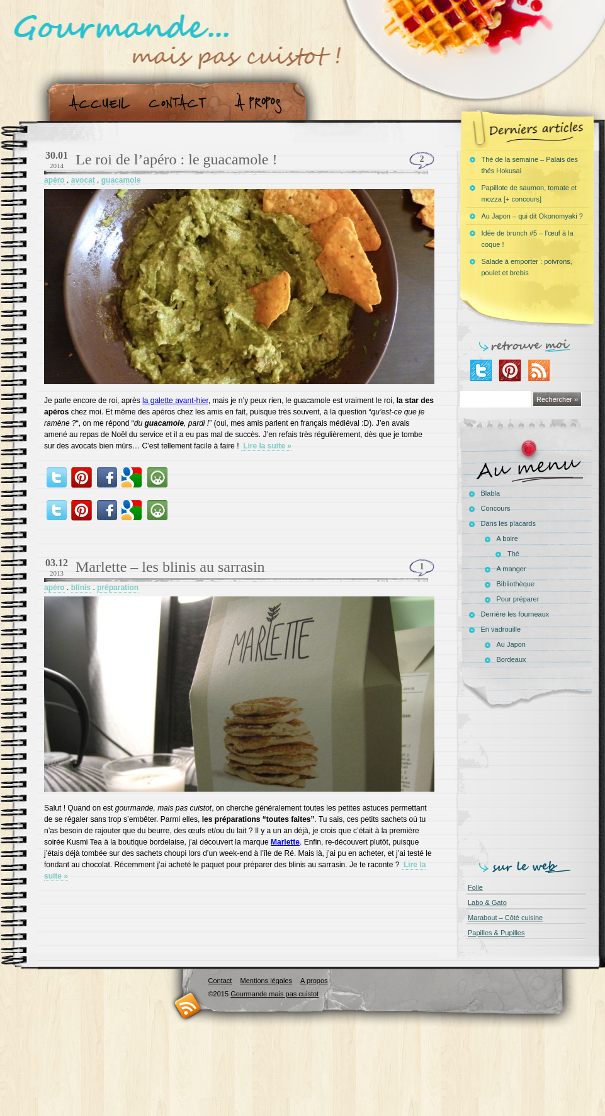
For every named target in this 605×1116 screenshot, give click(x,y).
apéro (54, 180)
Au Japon (511, 644)
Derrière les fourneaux (515, 614)
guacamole (121, 180)
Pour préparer (518, 599)
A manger (511, 568)
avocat (83, 180)
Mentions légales (266, 980)
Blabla (490, 493)
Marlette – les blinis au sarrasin (170, 567)
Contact (181, 103)
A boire (507, 538)
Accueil (96, 103)
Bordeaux (511, 659)
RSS (187, 1005)
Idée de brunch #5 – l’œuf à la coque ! (528, 238)
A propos (262, 103)
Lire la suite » (266, 445)
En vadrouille (501, 629)
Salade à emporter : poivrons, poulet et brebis (527, 267)
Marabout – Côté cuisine (505, 917)
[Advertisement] (529, 782)
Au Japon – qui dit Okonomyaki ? (532, 216)
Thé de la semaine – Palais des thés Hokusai (530, 165)
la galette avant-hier (175, 400)
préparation (118, 587)
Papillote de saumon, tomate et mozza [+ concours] (529, 193)
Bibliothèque (516, 584)
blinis (81, 587)
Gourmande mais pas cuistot (274, 994)
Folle (475, 887)
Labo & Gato (487, 902)
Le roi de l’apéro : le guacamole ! (177, 159)
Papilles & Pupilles (496, 933)
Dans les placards (508, 523)
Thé (513, 553)
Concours (496, 508)
